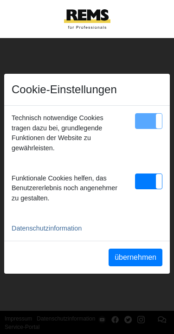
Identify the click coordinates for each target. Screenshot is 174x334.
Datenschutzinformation (47, 228)
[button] (148, 121)
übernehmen (135, 257)
